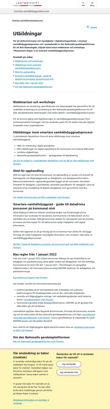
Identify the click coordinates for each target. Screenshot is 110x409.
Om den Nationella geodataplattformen (33, 87)
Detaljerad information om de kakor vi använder (31, 402)
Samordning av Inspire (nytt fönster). (30, 277)
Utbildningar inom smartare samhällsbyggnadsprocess (53, 132)
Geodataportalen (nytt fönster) (38, 299)
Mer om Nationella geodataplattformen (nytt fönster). (38, 341)
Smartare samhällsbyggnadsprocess (31, 11)
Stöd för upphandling (25, 72)
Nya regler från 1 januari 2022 (29, 83)
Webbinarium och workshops (29, 61)
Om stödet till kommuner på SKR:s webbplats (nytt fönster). (41, 197)
